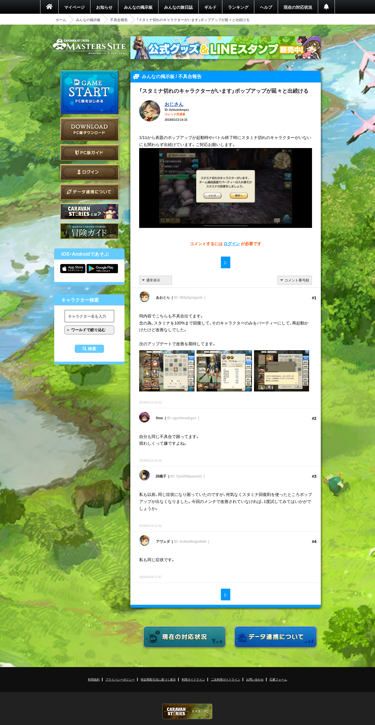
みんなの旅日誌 (178, 7)
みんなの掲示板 (138, 7)
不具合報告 (119, 19)
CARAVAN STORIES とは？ (89, 211)
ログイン (89, 172)
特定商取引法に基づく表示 (158, 679)
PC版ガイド (89, 153)
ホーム (61, 19)
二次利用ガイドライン (225, 679)
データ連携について (89, 192)
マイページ (74, 7)
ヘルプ (266, 7)
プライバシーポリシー (120, 679)
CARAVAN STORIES (187, 711)
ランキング (238, 7)
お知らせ (104, 7)
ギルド (210, 7)
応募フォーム (278, 679)
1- (225, 262)
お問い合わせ (255, 679)
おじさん (174, 103)
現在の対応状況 (298, 7)
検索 (92, 349)
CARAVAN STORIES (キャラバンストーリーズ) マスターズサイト (89, 46)
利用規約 (94, 679)
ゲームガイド (89, 231)
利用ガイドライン (193, 679)
